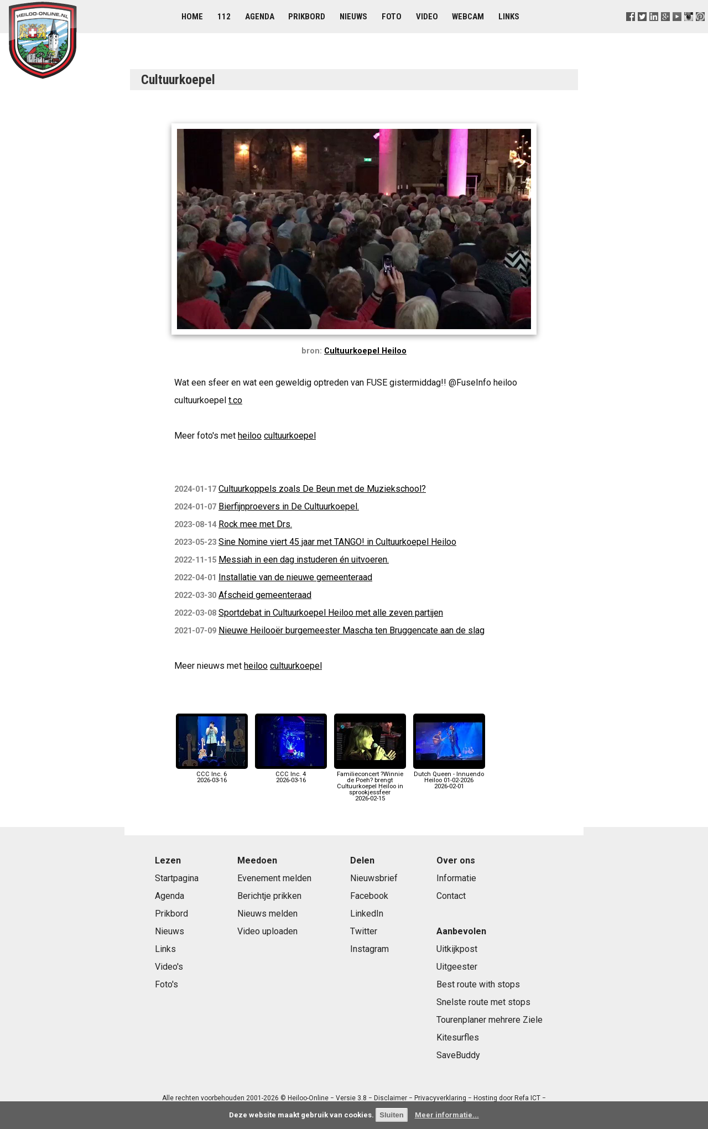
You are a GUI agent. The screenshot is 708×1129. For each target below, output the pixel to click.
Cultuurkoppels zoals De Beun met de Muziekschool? (322, 488)
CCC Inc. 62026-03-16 (212, 774)
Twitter (363, 931)
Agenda (259, 17)
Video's (169, 966)
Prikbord (306, 17)
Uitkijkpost (456, 949)
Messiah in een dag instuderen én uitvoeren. (303, 559)
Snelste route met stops (483, 1002)
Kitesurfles (457, 1037)
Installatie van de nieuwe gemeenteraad (295, 577)
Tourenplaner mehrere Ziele (489, 1019)
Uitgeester (456, 966)
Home (192, 17)
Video (427, 17)
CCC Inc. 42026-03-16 (291, 774)
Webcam (468, 17)
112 (224, 17)
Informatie (456, 878)
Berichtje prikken (269, 896)
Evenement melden (274, 878)
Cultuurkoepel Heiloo (365, 351)
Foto (392, 17)
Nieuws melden (267, 913)
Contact (451, 896)
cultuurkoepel (290, 435)
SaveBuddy (458, 1055)
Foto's (166, 984)
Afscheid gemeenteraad (264, 595)
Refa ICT (527, 1098)
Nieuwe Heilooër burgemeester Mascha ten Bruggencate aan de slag (351, 630)
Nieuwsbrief (374, 878)
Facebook (369, 896)
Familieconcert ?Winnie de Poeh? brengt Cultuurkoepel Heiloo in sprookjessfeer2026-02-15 (370, 783)
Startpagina (177, 878)
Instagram (369, 949)
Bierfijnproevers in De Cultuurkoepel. (288, 506)
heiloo (250, 435)
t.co (235, 400)
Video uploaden (267, 931)
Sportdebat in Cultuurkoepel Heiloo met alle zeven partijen (330, 612)
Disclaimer (390, 1098)
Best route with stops (478, 984)
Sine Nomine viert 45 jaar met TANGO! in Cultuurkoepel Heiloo (337, 542)
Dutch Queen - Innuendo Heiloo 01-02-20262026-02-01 (449, 777)
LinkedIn (366, 913)
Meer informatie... (447, 1115)
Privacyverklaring (440, 1098)
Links (508, 17)
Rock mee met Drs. (255, 524)
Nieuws (353, 17)
